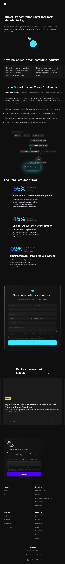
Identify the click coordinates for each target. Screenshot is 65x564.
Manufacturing (39, 502)
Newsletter (38, 531)
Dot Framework (8, 516)
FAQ (36, 534)
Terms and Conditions (37, 554)
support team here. (43, 299)
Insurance (38, 494)
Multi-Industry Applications (43, 498)
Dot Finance (7, 523)
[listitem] (32, 401)
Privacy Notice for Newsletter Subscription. (32, 338)
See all (47, 373)
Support (38, 538)
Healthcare (38, 505)
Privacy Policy (25, 554)
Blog (36, 516)
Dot (5, 494)
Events (37, 520)
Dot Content (8, 527)
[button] (60, 4)
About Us (38, 527)
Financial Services (40, 491)
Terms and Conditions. (15, 334)
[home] (5, 4)
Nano (5, 491)
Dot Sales (7, 520)
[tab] (12, 92)
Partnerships (39, 523)
